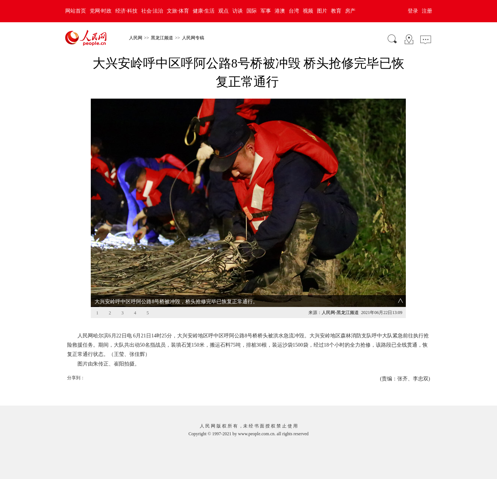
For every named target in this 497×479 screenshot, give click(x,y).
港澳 (280, 11)
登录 (413, 11)
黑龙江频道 (162, 37)
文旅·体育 (178, 11)
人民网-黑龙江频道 (340, 312)
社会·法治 (152, 11)
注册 (427, 11)
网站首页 (75, 11)
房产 (350, 11)
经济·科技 (126, 11)
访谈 (237, 11)
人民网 (135, 37)
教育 (336, 11)
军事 (266, 11)
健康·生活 (204, 11)
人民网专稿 (193, 37)
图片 (322, 11)
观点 (223, 11)
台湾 (294, 11)
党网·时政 (101, 11)
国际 (251, 11)
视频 (308, 11)
